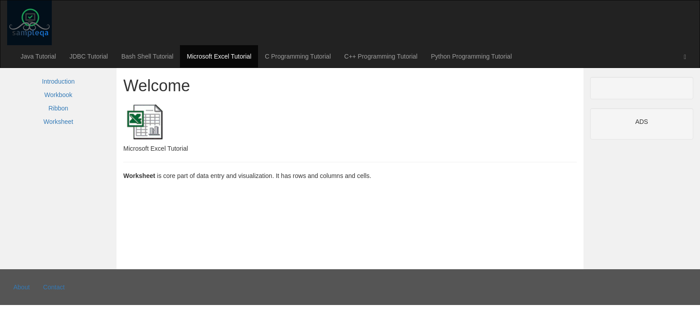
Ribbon (58, 108)
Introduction (58, 81)
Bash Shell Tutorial (147, 56)
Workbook (58, 94)
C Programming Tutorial (298, 56)
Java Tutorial (38, 56)
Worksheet (58, 121)
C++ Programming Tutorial (380, 56)
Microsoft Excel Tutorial (219, 56)
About (21, 287)
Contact (54, 287)
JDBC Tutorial (88, 56)
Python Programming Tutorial (471, 56)
